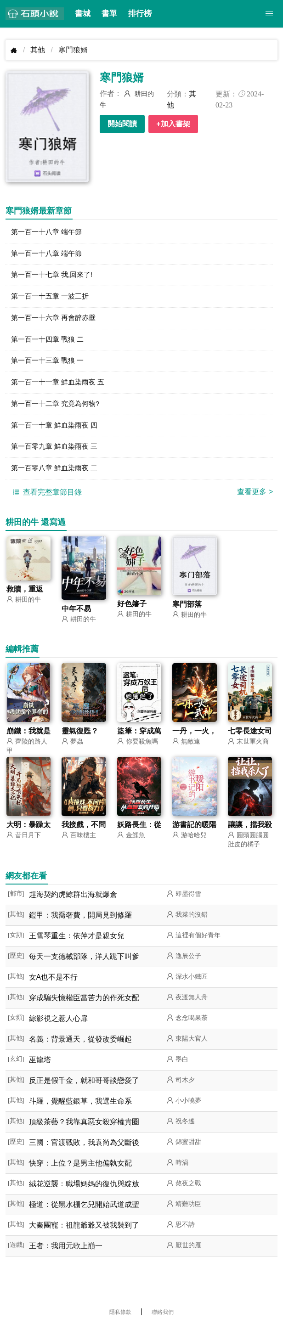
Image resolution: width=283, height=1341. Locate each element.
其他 (37, 50)
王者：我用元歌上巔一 (65, 1258)
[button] (269, 14)
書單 (109, 13)
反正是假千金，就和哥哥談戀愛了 (84, 1093)
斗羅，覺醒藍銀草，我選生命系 (80, 1114)
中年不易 (76, 621)
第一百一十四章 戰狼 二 (50, 345)
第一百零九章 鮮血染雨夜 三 (57, 458)
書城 (83, 13)
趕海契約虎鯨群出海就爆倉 (73, 907)
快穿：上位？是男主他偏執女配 (80, 1176)
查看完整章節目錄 (46, 504)
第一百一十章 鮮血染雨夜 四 (57, 435)
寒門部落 (187, 616)
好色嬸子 (132, 616)
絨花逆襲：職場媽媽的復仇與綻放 (84, 1196)
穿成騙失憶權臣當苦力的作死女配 (84, 1010)
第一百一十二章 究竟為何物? (58, 413)
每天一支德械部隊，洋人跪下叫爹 (84, 969)
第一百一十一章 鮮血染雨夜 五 (61, 390)
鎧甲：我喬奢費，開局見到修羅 (80, 928)
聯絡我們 (163, 1325)
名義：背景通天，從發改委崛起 (80, 1052)
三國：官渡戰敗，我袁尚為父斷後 (84, 1155)
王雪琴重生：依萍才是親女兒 (77, 948)
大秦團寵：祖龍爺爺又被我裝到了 (84, 1238)
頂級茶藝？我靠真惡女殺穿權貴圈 (84, 1134)
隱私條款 (120, 1325)
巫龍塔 (40, 1072)
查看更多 (255, 504)
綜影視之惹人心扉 (58, 1031)
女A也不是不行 (53, 990)
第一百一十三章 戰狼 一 (50, 368)
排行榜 (140, 13)
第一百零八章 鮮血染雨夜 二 (57, 480)
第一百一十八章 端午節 (48, 233)
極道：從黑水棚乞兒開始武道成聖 (84, 1217)
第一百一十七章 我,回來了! (54, 278)
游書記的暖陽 (194, 837)
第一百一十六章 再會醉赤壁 (56, 323)
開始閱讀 (122, 124)
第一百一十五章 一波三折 (52, 300)
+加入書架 (173, 124)
